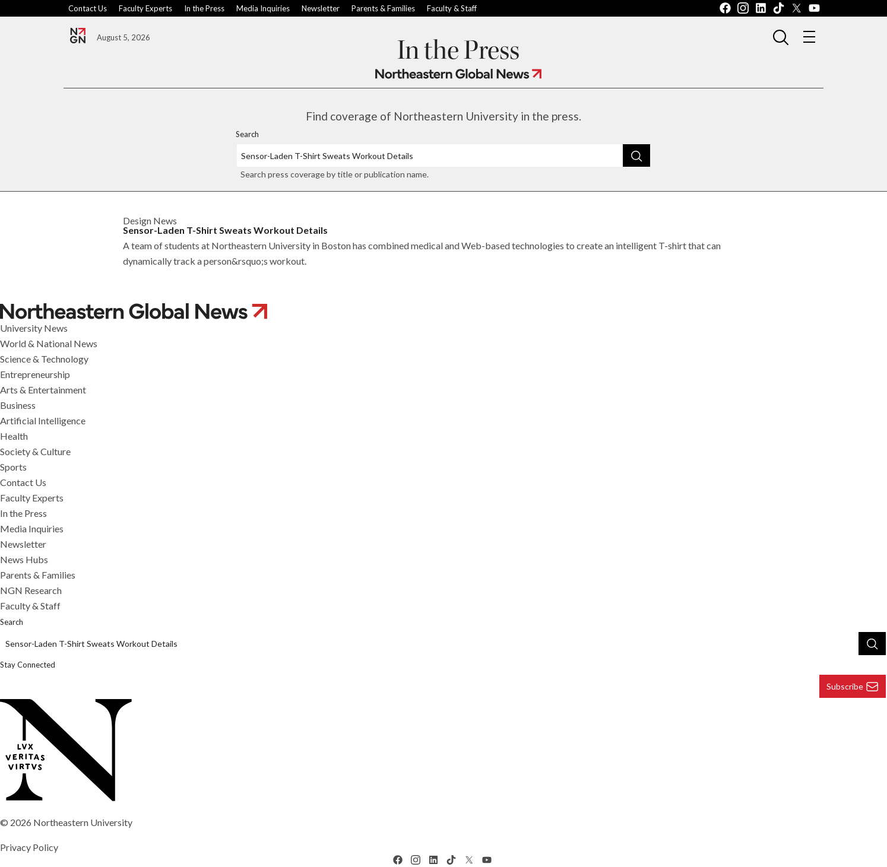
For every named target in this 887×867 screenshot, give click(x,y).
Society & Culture (35, 451)
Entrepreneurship (35, 374)
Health (14, 436)
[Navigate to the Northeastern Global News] (78, 35)
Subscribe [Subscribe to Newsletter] (852, 686)
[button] (780, 37)
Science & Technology (44, 358)
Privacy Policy (29, 847)
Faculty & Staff (452, 8)
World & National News (48, 343)
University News (34, 328)
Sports (13, 466)
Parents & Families (383, 8)
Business (18, 405)
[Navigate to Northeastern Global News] (458, 74)
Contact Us (87, 8)
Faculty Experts (145, 8)
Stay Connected (27, 664)
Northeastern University (82, 822)
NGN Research (31, 590)
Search (247, 134)
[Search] (636, 155)
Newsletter (321, 8)
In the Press (204, 8)
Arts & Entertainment (43, 389)
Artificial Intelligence (42, 420)
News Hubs (24, 559)
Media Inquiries (263, 8)
